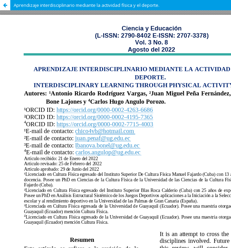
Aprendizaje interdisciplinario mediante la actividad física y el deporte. (86, 5)
